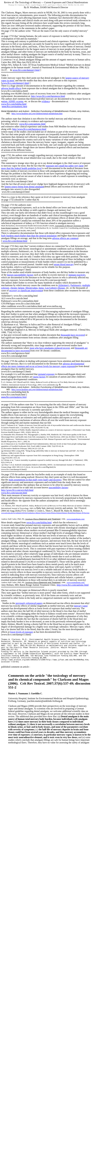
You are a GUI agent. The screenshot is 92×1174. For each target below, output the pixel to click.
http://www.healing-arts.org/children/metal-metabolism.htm (37, 113)
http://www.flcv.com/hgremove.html (48, 96)
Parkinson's (75, 285)
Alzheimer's (63, 285)
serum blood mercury (64, 264)
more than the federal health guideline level (21, 168)
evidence (46, 101)
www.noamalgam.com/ (76, 519)
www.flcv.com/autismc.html (14, 106)
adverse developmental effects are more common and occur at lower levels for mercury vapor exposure (42, 365)
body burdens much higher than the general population (29, 235)
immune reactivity (76, 275)
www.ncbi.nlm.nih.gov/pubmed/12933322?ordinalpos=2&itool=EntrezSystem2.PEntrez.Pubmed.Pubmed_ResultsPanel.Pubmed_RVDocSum (45, 513)
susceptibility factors (58, 487)
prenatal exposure (46, 374)
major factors (39, 377)
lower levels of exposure (21, 632)
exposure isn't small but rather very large (65, 165)
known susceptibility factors (20, 275)
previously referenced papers (29, 603)
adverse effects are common (65, 238)
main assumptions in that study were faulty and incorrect (35, 479)
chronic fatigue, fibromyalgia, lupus (27, 288)
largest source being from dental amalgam (24, 186)
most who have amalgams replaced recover (50, 348)
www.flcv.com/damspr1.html (26, 70)
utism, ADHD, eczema (12, 101)
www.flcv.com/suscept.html (14, 492)
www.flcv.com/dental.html (14, 241)
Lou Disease (55, 288)
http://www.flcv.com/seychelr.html (17, 490)
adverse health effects (11, 88)
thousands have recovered (73, 335)
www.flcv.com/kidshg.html (13, 104)
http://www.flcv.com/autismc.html (73, 585)
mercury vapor (81, 606)
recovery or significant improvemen (26, 290)
